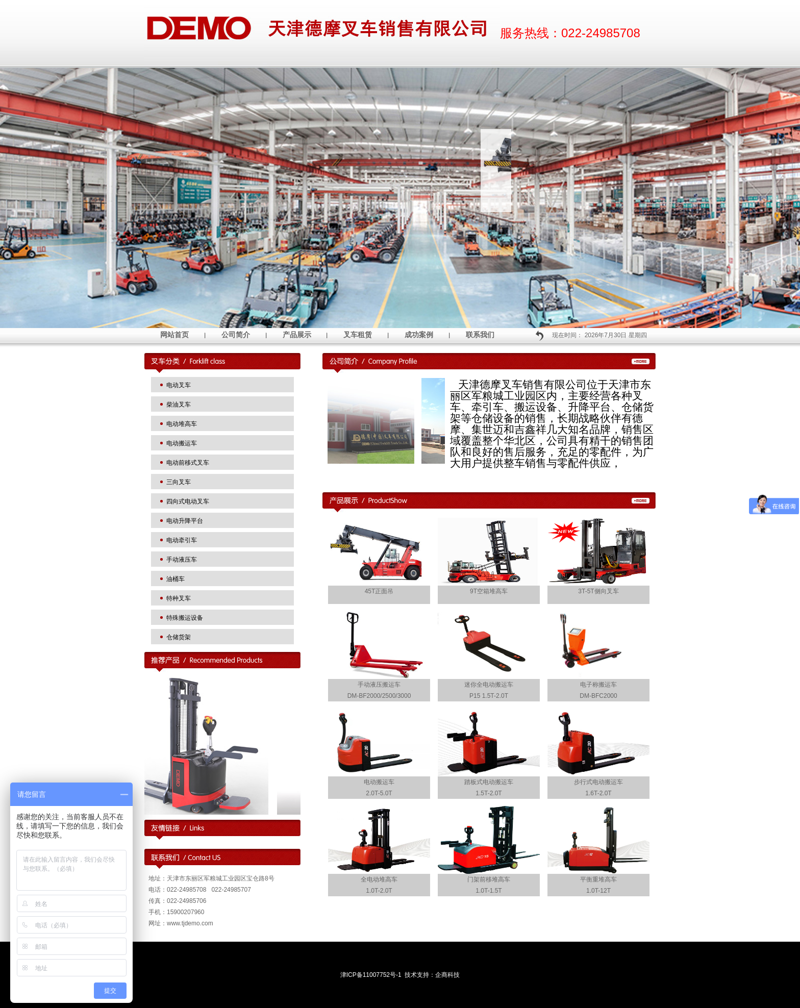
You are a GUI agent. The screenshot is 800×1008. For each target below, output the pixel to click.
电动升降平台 (184, 520)
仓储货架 (178, 637)
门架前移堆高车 (488, 879)
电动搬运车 (181, 443)
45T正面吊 (379, 591)
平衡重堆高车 (598, 879)
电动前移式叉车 (187, 462)
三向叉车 (178, 482)
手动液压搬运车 (379, 684)
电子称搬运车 (598, 684)
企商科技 (447, 974)
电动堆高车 (181, 423)
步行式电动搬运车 (598, 782)
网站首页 (174, 335)
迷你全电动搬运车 (488, 684)
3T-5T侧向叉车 (598, 591)
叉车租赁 (357, 335)
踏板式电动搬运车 (488, 782)
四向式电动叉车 (187, 501)
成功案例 (419, 335)
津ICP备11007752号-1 (371, 974)
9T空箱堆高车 (489, 591)
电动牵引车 (181, 540)
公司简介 (235, 335)
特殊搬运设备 (184, 617)
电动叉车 (178, 385)
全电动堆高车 (379, 879)
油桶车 (175, 579)
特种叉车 (178, 598)
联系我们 (480, 335)
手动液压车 (181, 559)
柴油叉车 (178, 404)
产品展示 (297, 335)
